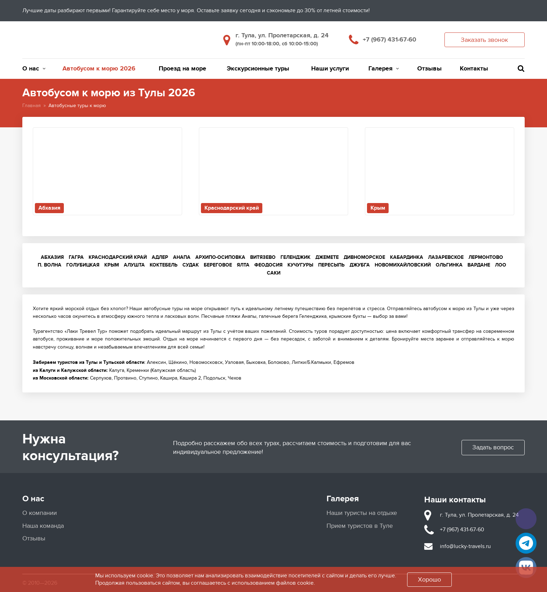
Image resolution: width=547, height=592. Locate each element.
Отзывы (429, 69)
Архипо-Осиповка (220, 257)
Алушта (134, 265)
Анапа (181, 257)
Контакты (474, 69)
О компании (39, 513)
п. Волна (49, 265)
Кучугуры (300, 265)
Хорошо (429, 579)
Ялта (243, 265)
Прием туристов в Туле (360, 526)
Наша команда (43, 526)
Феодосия (268, 265)
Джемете (327, 257)
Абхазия (52, 257)
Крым (111, 265)
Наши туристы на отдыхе (362, 513)
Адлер (160, 257)
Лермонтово (486, 257)
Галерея (383, 69)
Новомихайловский (403, 265)
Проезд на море (182, 69)
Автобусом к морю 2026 (98, 69)
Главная (31, 105)
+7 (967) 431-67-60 (389, 40)
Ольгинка (449, 265)
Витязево (263, 257)
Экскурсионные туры (258, 69)
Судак (190, 265)
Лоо (500, 265)
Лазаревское (446, 257)
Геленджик (295, 257)
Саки (273, 273)
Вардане (478, 265)
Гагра (76, 257)
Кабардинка (406, 257)
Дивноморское (364, 257)
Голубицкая (82, 265)
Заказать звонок (484, 40)
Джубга (360, 265)
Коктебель (164, 265)
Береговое (218, 265)
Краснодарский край (118, 257)
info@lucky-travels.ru (465, 546)
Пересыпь (331, 265)
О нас (33, 69)
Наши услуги (330, 69)
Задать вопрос (493, 447)
